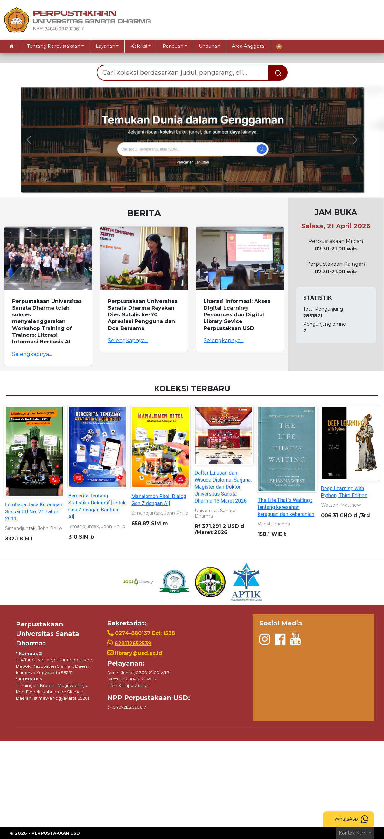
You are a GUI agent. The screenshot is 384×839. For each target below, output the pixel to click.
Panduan (173, 46)
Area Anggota (248, 46)
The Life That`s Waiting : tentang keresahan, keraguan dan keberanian (286, 507)
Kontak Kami (353, 833)
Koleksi (138, 46)
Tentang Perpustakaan (53, 46)
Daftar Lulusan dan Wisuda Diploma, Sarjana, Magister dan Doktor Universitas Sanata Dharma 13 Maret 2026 (223, 487)
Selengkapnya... (32, 354)
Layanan (105, 46)
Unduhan (209, 46)
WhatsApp (351, 819)
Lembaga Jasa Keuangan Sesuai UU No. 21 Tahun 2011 (33, 512)
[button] (29, 139)
